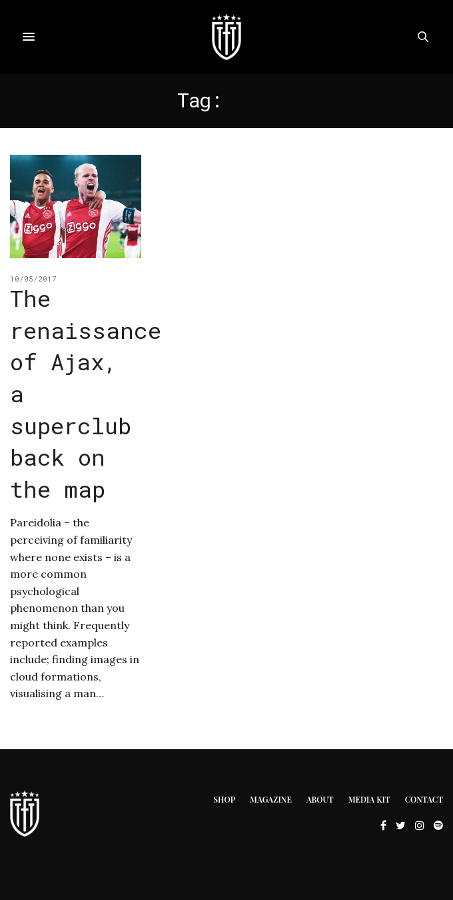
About (320, 799)
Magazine (271, 799)
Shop (224, 799)
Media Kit (369, 799)
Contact (424, 799)
